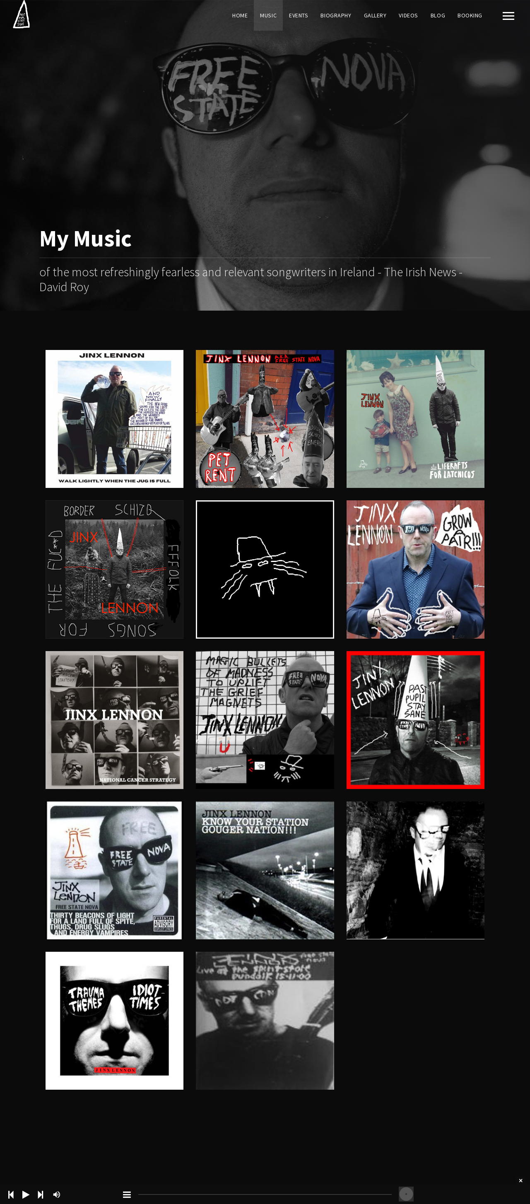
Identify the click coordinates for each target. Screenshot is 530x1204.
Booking (470, 15)
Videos (408, 15)
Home (240, 15)
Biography (335, 15)
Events (298, 15)
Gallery (375, 15)
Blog (438, 15)
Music (268, 15)
